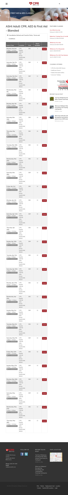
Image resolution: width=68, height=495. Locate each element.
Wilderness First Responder (57, 49)
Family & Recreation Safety (57, 72)
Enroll (44, 49)
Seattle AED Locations (47, 488)
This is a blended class (12, 52)
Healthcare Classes (56, 70)
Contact (39, 488)
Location (58, 486)
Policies (42, 486)
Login (56, 488)
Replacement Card (50, 486)
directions (9, 459)
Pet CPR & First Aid (55, 30)
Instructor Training (55, 74)
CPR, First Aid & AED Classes (58, 68)
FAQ (38, 486)
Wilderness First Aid (55, 42)
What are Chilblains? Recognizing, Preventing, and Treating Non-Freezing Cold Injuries (41, 470)
